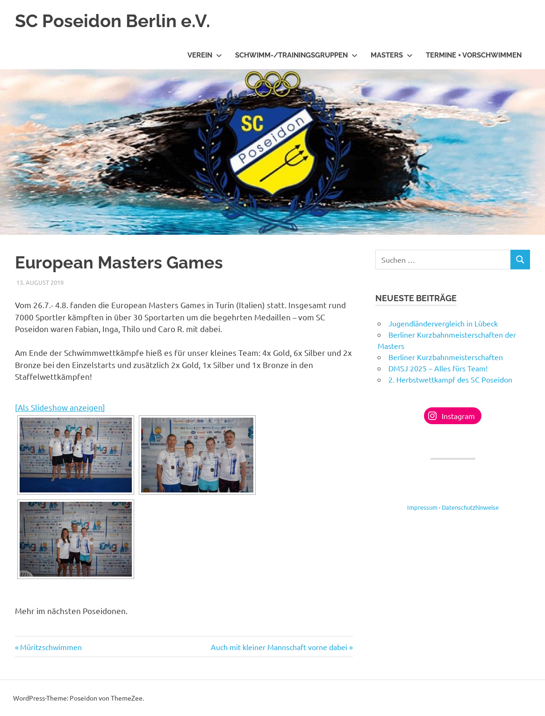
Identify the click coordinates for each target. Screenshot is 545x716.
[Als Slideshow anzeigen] (60, 407)
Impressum (422, 507)
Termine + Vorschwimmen (474, 55)
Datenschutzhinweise (470, 507)
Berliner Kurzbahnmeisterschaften (445, 357)
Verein (204, 55)
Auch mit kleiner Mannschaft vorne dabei (279, 646)
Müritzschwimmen (51, 646)
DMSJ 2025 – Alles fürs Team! (438, 368)
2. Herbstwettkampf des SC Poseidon (450, 379)
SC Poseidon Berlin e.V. (112, 20)
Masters (392, 55)
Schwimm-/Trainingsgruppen (296, 55)
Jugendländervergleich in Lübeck (443, 323)
